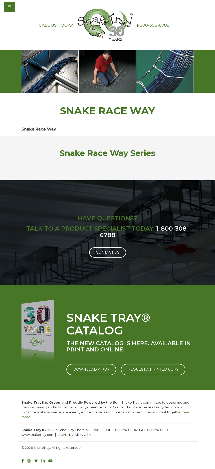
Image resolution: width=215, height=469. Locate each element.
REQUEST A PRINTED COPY (153, 369)
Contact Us (107, 252)
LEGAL (62, 435)
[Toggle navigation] (23, 7)
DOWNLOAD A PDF (91, 369)
